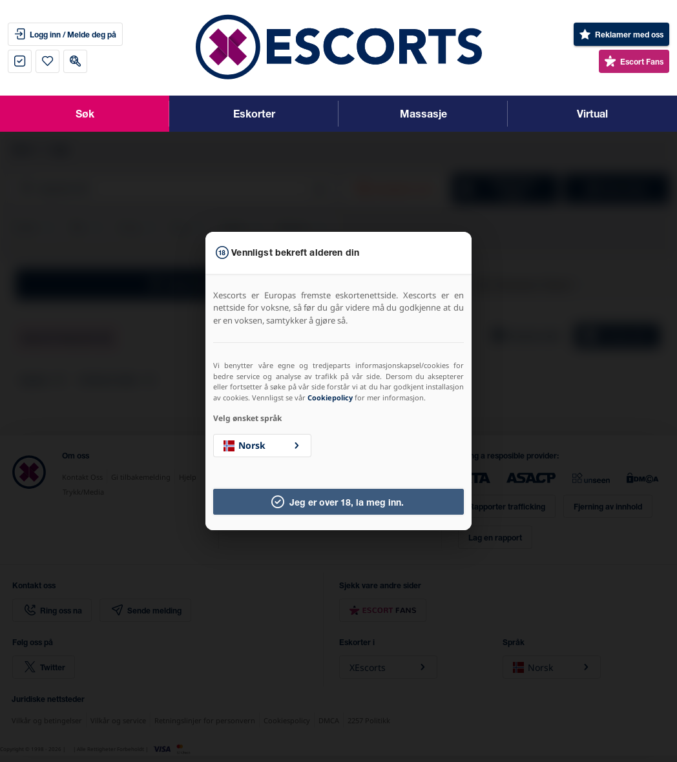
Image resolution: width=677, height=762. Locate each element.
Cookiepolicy (330, 397)
